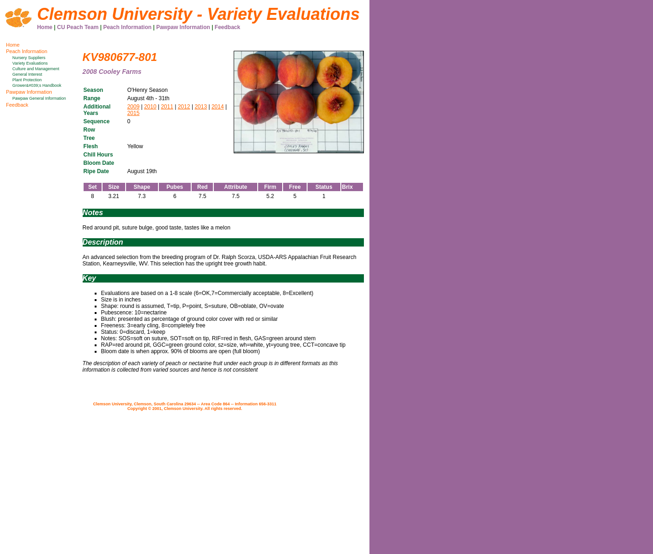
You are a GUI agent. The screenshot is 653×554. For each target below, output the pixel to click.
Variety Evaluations (30, 63)
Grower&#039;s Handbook (36, 85)
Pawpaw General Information (39, 98)
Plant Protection (27, 80)
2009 (133, 106)
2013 (200, 106)
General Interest (27, 74)
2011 (167, 106)
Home (44, 27)
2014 (218, 106)
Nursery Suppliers (29, 57)
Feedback (227, 27)
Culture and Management (36, 68)
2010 (150, 106)
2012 (184, 106)
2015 (133, 113)
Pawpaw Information (183, 27)
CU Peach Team (78, 27)
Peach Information (127, 27)
